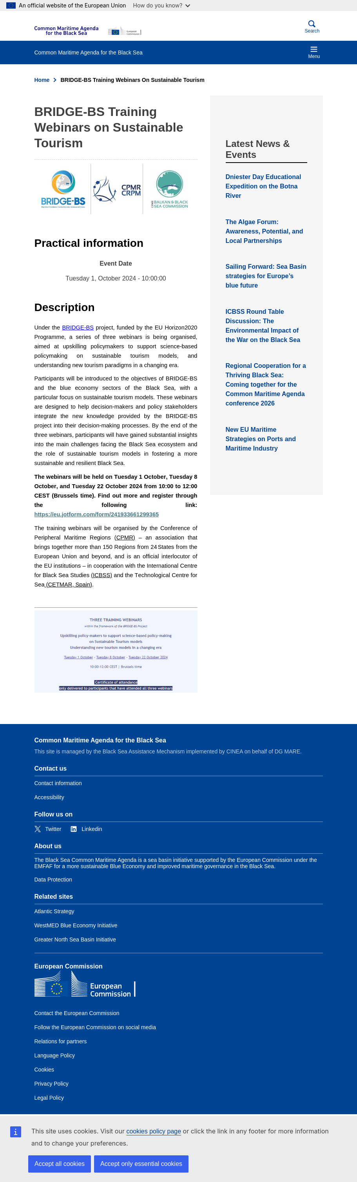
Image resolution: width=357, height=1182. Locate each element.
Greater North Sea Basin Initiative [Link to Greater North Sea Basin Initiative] (75, 939)
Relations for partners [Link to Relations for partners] (60, 1041)
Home (42, 80)
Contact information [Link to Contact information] (58, 783)
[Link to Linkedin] (86, 829)
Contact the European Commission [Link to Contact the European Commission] (77, 1013)
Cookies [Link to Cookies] (44, 1069)
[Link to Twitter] (48, 829)
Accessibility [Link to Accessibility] (49, 797)
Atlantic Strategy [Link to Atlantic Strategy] (54, 911)
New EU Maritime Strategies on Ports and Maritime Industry (261, 439)
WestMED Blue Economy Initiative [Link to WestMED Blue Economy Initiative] (76, 925)
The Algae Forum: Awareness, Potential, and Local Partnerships (264, 231)
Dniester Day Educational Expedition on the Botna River (263, 186)
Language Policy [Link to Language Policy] (54, 1055)
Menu (314, 52)
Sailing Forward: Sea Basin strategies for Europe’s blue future (266, 276)
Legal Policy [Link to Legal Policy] (49, 1098)
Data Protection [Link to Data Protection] (53, 879)
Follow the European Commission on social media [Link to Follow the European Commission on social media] (95, 1027)
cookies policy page (153, 1131)
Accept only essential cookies (141, 1163)
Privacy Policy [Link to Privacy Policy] (51, 1084)
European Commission (68, 966)
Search (311, 27)
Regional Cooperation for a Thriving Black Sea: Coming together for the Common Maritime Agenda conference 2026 (266, 384)
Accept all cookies (59, 1163)
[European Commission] (87, 30)
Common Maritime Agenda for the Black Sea (100, 740)
